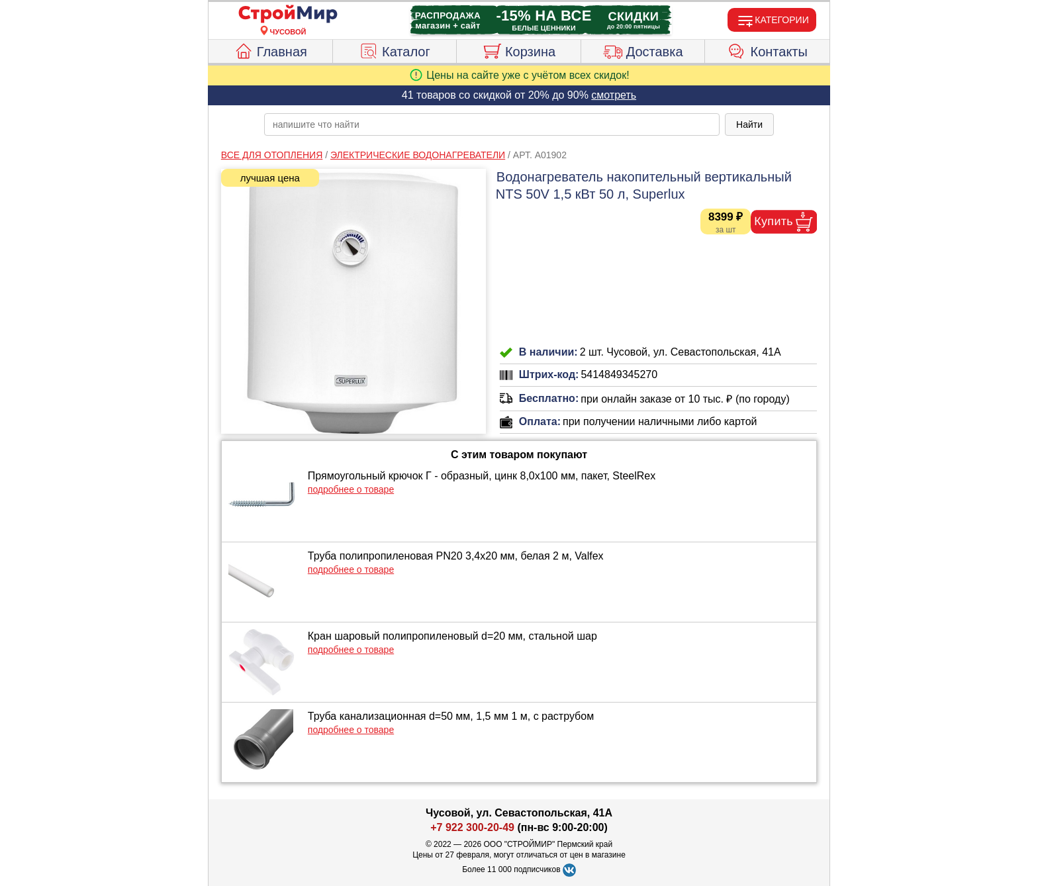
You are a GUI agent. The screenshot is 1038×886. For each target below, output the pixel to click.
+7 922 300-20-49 (472, 827)
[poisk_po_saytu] (492, 124)
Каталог (394, 50)
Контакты (768, 50)
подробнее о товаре (351, 489)
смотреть (613, 95)
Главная (270, 50)
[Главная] (288, 14)
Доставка (643, 50)
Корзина (518, 50)
